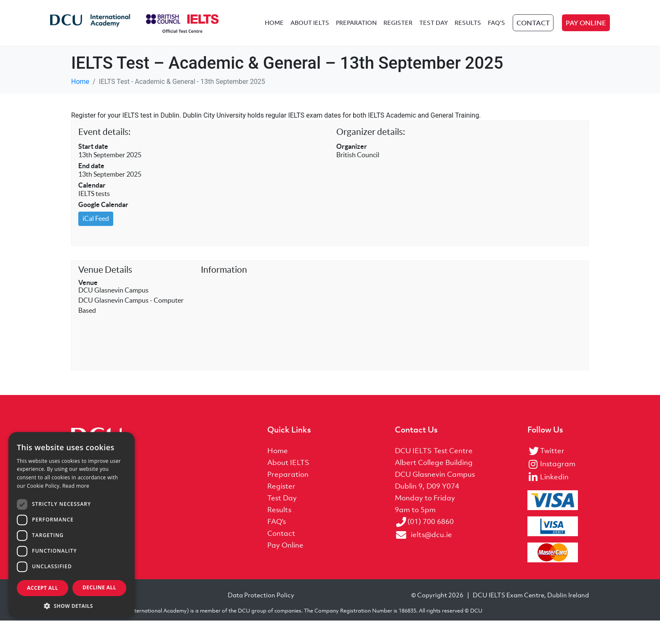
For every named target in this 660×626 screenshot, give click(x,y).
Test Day (433, 26)
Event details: (104, 137)
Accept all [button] (42, 587)
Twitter (552, 455)
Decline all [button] (99, 587)
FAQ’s (496, 26)
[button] (71, 605)
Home (274, 26)
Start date (93, 152)
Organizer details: (370, 137)
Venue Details (105, 275)
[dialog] (71, 525)
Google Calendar (103, 210)
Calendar (92, 190)
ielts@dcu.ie (431, 539)
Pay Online (586, 26)
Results (468, 26)
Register (397, 26)
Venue (88, 288)
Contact (533, 26)
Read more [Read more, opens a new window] (75, 485)
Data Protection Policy (261, 600)
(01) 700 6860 (430, 526)
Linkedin (554, 481)
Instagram (557, 468)
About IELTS (309, 26)
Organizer (351, 152)
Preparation (356, 26)
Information (224, 275)
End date (91, 171)
